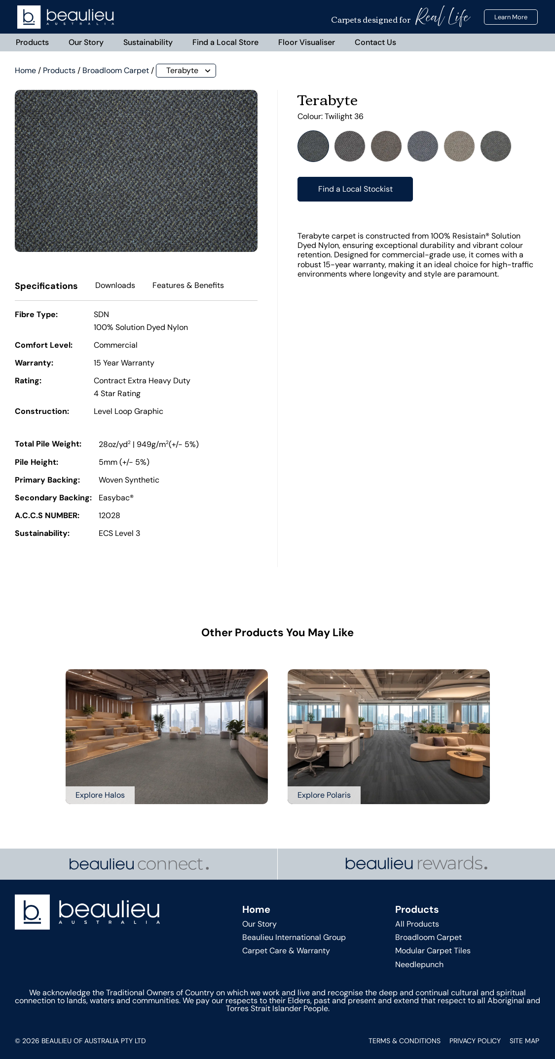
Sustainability (148, 42)
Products (32, 42)
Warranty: (34, 363)
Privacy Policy (475, 1040)
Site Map (524, 1040)
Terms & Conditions (405, 1040)
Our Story (86, 42)
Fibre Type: (36, 315)
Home (25, 70)
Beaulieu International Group (294, 938)
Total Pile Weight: (48, 444)
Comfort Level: (44, 345)
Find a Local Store (225, 42)
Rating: (28, 381)
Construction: (42, 411)
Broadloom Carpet (115, 70)
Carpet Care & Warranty (286, 951)
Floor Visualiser (306, 42)
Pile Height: (36, 463)
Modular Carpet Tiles (433, 951)
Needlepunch (419, 964)
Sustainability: (42, 534)
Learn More (510, 17)
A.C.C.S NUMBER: (47, 516)
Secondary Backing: (53, 498)
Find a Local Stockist (355, 189)
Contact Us (375, 42)
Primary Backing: (47, 481)
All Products (417, 924)
